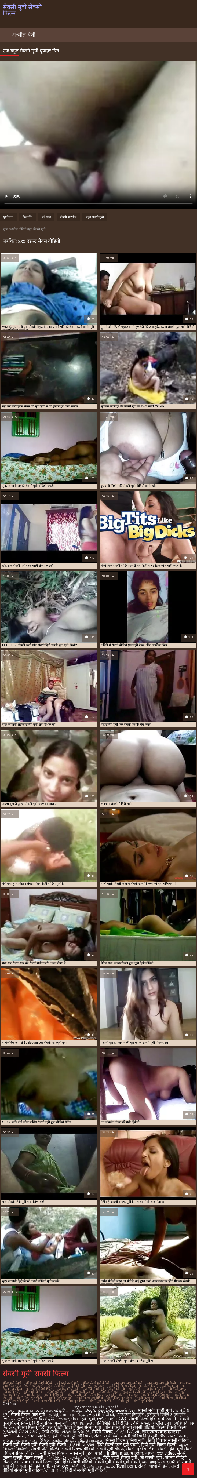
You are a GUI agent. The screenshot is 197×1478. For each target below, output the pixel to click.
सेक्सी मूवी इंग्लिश (143, 1400)
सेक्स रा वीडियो (106, 1436)
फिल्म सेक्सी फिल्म (171, 1427)
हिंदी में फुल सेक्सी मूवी (83, 1427)
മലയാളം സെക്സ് (160, 1461)
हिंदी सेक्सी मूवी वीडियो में (72, 1436)
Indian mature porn (125, 1453)
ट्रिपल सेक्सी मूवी (56, 1386)
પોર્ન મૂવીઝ (57, 1457)
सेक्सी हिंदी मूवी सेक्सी (176, 1449)
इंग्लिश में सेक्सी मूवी (67, 1383)
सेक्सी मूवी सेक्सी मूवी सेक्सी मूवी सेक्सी (35, 1444)
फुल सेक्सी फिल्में (148, 1386)
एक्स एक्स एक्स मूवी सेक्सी (161, 1383)
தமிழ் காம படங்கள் (68, 1414)
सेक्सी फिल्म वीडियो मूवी (16, 1400)
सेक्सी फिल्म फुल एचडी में (31, 1397)
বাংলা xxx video (160, 1453)
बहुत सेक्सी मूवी (95, 217)
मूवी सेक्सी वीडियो (33, 1391)
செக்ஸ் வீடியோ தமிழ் (61, 1410)
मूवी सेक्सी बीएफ (176, 1388)
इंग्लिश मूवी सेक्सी (12, 1383)
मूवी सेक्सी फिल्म (154, 1388)
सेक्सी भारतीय (68, 217)
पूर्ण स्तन (8, 217)
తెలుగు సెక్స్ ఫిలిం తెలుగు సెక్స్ (110, 1410)
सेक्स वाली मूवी (177, 1391)
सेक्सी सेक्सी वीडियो (138, 1427)
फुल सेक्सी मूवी (170, 1386)
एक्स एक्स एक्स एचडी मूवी (128, 1383)
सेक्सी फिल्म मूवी (146, 1397)
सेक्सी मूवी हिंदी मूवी (33, 1466)
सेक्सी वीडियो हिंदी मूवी (139, 1436)
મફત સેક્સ (39, 1440)
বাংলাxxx (60, 1466)
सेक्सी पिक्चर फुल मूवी (102, 1394)
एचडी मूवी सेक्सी (34, 1386)
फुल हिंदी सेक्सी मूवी (94, 1388)
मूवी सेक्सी (134, 1388)
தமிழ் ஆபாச (15, 1440)
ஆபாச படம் (101, 1466)
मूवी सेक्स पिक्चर (53, 1453)
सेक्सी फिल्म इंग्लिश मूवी (125, 1440)
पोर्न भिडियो (105, 1423)
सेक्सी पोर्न (39, 1449)
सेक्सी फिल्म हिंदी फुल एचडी (40, 1427)
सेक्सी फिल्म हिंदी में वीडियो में (153, 1419)
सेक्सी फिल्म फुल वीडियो (89, 1397)
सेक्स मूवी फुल (157, 1391)
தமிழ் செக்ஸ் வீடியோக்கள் (43, 1419)
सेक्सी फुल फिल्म (76, 1400)
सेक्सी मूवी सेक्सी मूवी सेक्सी (117, 1461)
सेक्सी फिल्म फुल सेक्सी (119, 1397)
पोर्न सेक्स (112, 1427)
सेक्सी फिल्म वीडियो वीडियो (48, 1400)
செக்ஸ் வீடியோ (85, 1457)
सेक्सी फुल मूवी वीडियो (102, 1400)
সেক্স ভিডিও (82, 1423)
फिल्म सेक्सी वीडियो (21, 1453)
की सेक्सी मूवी (151, 1457)
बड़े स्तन (46, 217)
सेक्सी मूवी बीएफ (110, 1449)
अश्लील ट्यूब (161, 1423)
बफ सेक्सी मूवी (117, 1388)
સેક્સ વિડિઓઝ (75, 1431)
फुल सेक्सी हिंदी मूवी (68, 1388)
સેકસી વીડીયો (101, 1414)
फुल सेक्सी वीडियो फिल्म (39, 1388)
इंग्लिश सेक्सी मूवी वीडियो (96, 1383)
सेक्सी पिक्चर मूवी (128, 1394)
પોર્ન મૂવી (79, 1466)
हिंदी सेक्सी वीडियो (77, 1461)
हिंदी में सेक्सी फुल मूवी (50, 1423)
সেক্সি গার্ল (54, 1470)
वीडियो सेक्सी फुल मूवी (83, 1391)
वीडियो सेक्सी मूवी (108, 1391)
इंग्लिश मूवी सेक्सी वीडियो (39, 1383)
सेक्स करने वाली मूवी (134, 1391)
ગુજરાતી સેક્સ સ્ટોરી (21, 1431)
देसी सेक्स (141, 1423)
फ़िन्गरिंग (27, 217)
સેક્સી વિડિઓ (82, 1444)
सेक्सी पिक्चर (103, 1431)
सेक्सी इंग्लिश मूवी (54, 1394)
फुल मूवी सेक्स (96, 1386)
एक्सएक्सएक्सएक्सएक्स (161, 1431)
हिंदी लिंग (123, 1423)
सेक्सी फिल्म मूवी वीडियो (172, 1397)
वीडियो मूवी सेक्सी (56, 1391)
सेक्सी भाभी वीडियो (153, 1466)
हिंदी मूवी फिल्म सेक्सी (158, 1444)
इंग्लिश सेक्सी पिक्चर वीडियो (72, 1449)
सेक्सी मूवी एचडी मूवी (155, 1410)
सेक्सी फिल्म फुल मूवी (60, 1397)
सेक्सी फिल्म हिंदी (46, 1461)
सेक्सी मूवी (124, 1400)
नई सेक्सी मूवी (77, 1386)
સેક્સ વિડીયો (127, 1431)
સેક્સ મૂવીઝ (38, 1436)
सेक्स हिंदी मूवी (32, 1394)
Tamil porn (126, 1466)
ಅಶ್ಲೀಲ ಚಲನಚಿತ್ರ (111, 1419)
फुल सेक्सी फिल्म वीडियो (122, 1386)
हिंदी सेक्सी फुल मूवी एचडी (118, 1444)
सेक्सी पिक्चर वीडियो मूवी (156, 1394)
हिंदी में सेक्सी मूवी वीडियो (85, 1470)
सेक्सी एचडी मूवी (77, 1394)
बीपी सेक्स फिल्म (173, 1436)
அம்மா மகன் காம (20, 1410)
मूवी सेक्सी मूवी (11, 1391)
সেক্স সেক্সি (50, 1431)
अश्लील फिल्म (14, 1436)
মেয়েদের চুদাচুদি (130, 1414)
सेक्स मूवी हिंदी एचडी (87, 1453)
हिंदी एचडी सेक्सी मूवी (120, 1457)
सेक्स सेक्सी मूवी (11, 1394)
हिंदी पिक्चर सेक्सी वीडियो (169, 1440)
